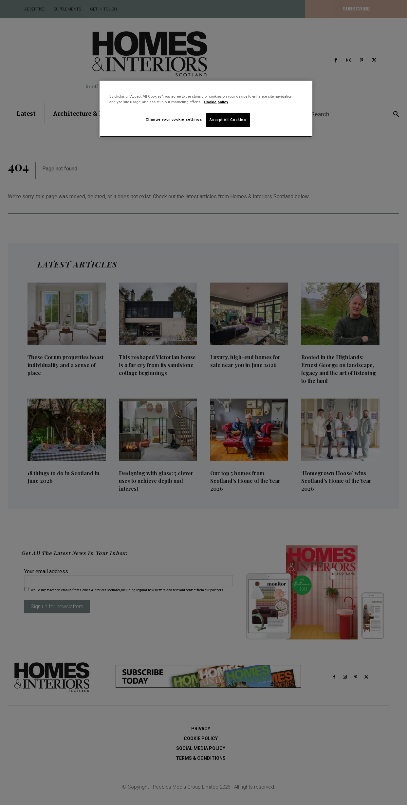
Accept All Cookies (228, 119)
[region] (206, 109)
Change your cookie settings (174, 119)
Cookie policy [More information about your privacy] (216, 102)
